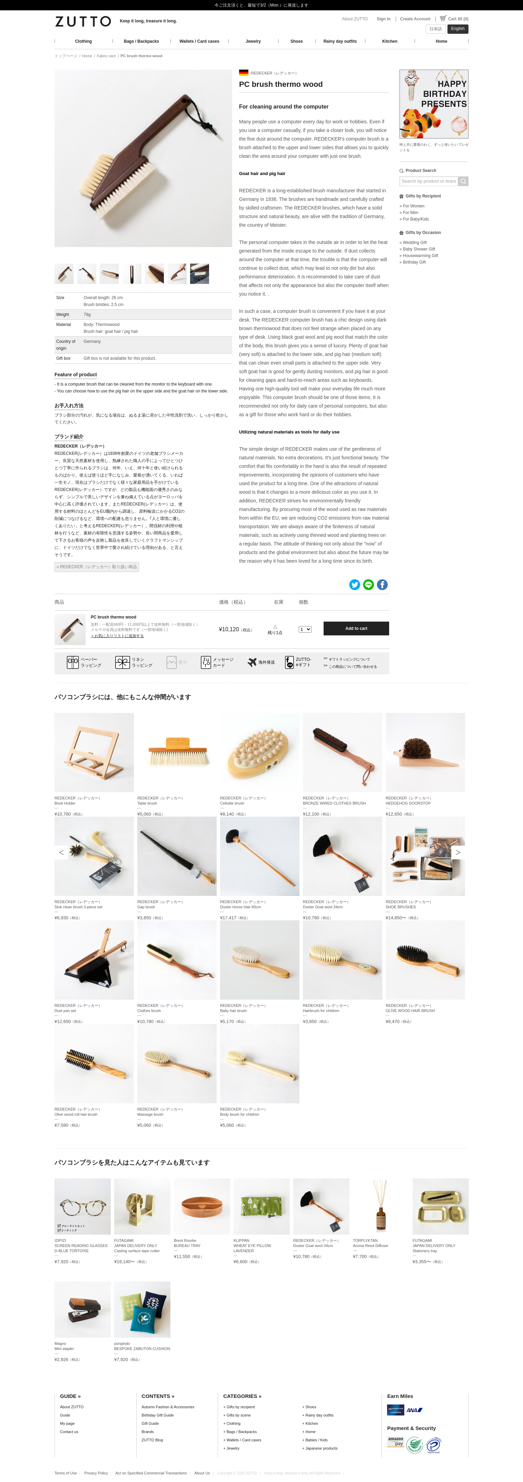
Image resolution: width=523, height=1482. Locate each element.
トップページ (66, 56)
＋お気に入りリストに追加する (117, 636)
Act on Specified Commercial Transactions (151, 1473)
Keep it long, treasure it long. (148, 21)
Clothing (83, 41)
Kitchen (389, 41)
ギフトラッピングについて (349, 659)
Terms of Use (66, 1473)
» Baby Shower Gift (417, 249)
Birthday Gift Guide (158, 1415)
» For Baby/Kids (414, 219)
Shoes (296, 41)
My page (67, 1423)
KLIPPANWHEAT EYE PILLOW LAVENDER (252, 1245)
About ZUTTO (354, 19)
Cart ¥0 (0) (458, 19)
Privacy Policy (96, 1473)
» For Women (411, 206)
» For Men (408, 212)
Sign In (384, 19)
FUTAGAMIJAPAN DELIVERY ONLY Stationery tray (434, 1245)
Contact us (69, 1432)
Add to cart (356, 628)
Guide (65, 1415)
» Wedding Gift (413, 242)
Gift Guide (150, 1423)
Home (441, 41)
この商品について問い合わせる (353, 666)
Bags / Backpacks (141, 41)
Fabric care (106, 56)
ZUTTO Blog (152, 1440)
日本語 (436, 29)
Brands (148, 1432)
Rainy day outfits (340, 41)
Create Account (415, 19)
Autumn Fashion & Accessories (168, 1407)
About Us (202, 1473)
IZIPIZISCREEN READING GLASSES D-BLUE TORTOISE (81, 1245)
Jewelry (253, 41)
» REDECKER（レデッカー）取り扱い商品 (97, 566)
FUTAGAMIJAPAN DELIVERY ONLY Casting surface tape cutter (137, 1245)
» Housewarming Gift (418, 255)
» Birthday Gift (412, 262)
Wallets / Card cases (199, 41)
